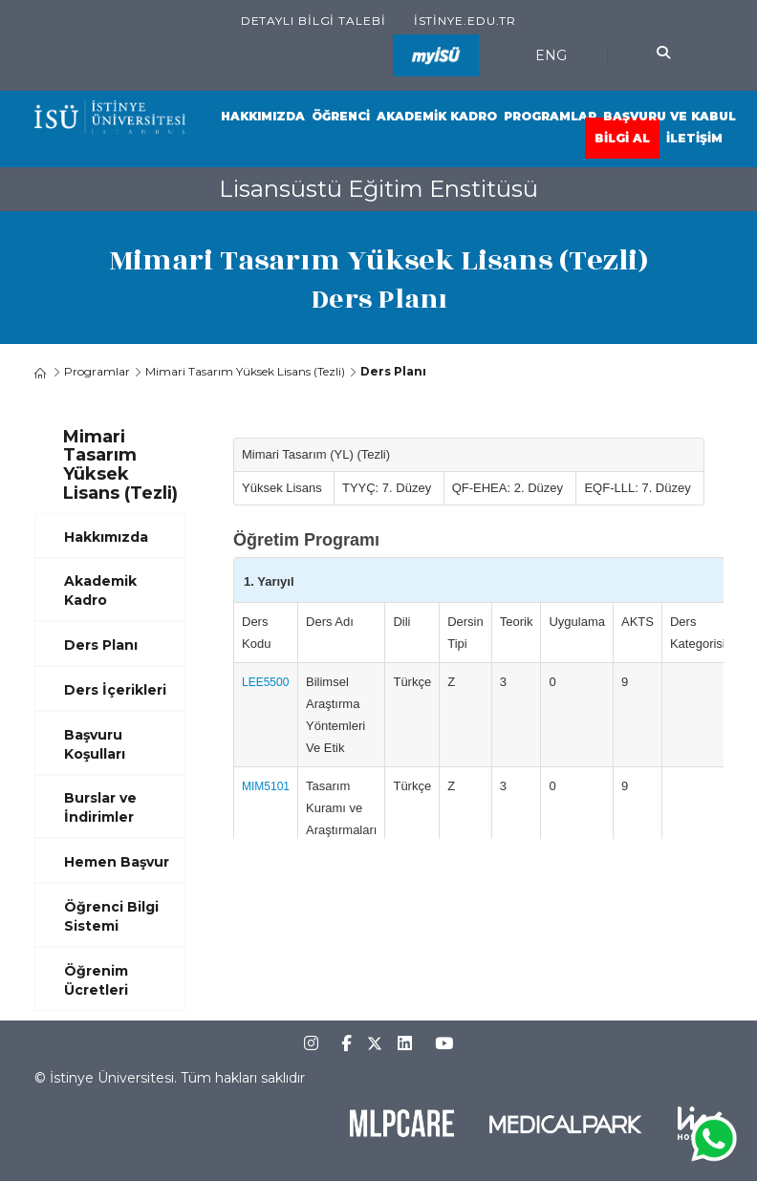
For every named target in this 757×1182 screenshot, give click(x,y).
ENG (551, 55)
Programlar (550, 116)
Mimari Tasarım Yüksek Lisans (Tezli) (245, 371)
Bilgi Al (622, 138)
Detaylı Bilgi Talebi (313, 20)
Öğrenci (341, 116)
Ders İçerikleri (115, 689)
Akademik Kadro (437, 116)
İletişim (694, 138)
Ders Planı (101, 645)
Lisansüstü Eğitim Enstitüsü (378, 189)
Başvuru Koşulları (94, 744)
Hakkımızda (263, 116)
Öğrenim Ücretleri (96, 980)
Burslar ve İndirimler (100, 807)
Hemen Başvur (116, 861)
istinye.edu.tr (465, 20)
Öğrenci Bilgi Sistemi (111, 916)
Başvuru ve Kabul (669, 116)
